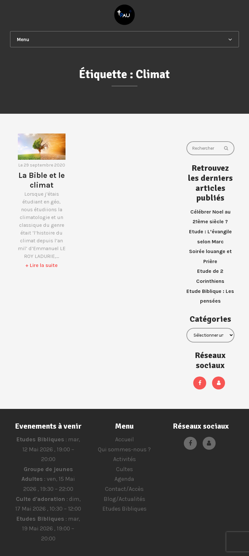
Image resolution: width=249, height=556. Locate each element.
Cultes (124, 469)
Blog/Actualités (124, 499)
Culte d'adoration (40, 499)
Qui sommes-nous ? (124, 449)
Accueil (124, 439)
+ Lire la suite (41, 265)
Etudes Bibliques (40, 439)
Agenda (124, 478)
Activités (124, 459)
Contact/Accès (124, 488)
